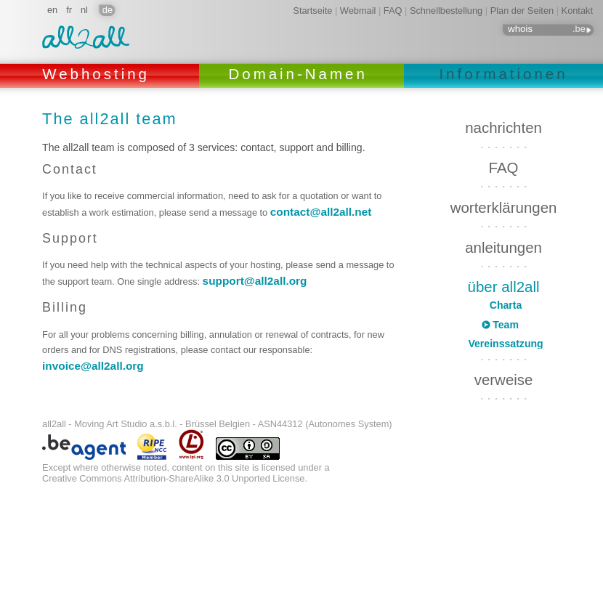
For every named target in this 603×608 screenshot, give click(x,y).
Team (506, 325)
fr (69, 9)
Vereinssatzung (505, 343)
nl (84, 9)
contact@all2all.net (321, 212)
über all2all (504, 286)
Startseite (312, 10)
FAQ (393, 10)
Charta (506, 305)
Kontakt (577, 10)
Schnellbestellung (446, 10)
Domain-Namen (301, 73)
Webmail (358, 10)
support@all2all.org (255, 281)
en (52, 9)
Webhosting (99, 73)
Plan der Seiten (522, 10)
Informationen (503, 73)
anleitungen (503, 247)
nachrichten (503, 127)
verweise (503, 375)
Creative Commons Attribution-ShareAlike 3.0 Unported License (173, 478)
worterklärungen (503, 207)
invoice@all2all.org (93, 366)
